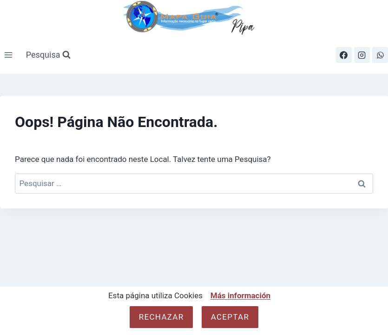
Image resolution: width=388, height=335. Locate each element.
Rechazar (161, 317)
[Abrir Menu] (8, 55)
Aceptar (230, 317)
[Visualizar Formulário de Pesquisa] (48, 55)
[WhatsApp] (380, 55)
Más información (240, 295)
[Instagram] (362, 55)
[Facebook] (344, 55)
